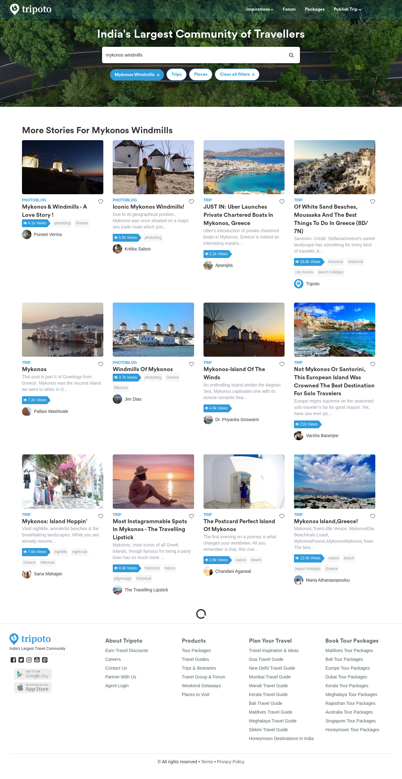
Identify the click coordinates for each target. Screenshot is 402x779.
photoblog (62, 223)
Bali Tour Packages (344, 659)
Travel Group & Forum (203, 676)
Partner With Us (120, 676)
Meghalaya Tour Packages (351, 694)
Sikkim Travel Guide (268, 729)
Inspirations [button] (259, 9)
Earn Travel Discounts (126, 650)
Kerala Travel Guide (268, 694)
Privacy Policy (230, 761)
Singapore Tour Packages (350, 720)
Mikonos (121, 388)
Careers (113, 659)
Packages (314, 9)
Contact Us (116, 668)
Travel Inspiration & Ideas (274, 650)
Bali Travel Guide (266, 703)
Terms (207, 761)
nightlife (60, 552)
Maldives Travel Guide (271, 712)
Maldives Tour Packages (349, 650)
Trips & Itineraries (199, 668)
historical (335, 262)
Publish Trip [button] (347, 9)
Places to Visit (195, 694)
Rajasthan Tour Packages (350, 703)
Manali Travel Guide (268, 685)
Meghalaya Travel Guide (273, 720)
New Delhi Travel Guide (272, 668)
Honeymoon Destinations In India (281, 738)
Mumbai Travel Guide (270, 676)
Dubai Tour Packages (346, 676)
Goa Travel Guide (266, 659)
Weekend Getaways (201, 685)
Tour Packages (196, 650)
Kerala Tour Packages (346, 685)
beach (256, 560)
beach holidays (330, 272)
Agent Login (117, 685)
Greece (82, 223)
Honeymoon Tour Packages (352, 729)
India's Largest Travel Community (37, 648)
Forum (289, 9)
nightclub (79, 552)
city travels (304, 272)
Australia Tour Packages (349, 712)
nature (170, 568)
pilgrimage (122, 578)
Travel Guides (195, 659)
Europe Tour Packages (347, 668)
